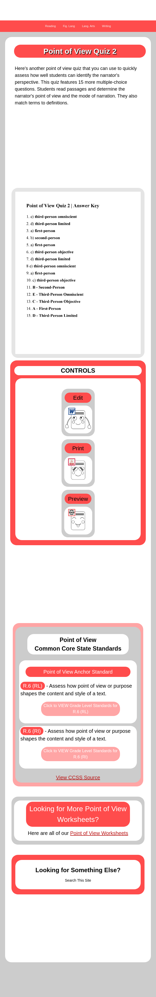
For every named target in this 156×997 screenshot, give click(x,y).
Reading (50, 26)
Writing (106, 26)
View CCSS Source (78, 777)
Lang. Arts (88, 26)
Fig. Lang (69, 26)
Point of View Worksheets (99, 833)
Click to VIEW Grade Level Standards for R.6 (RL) (81, 708)
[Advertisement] (78, 149)
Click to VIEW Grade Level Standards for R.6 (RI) (81, 754)
